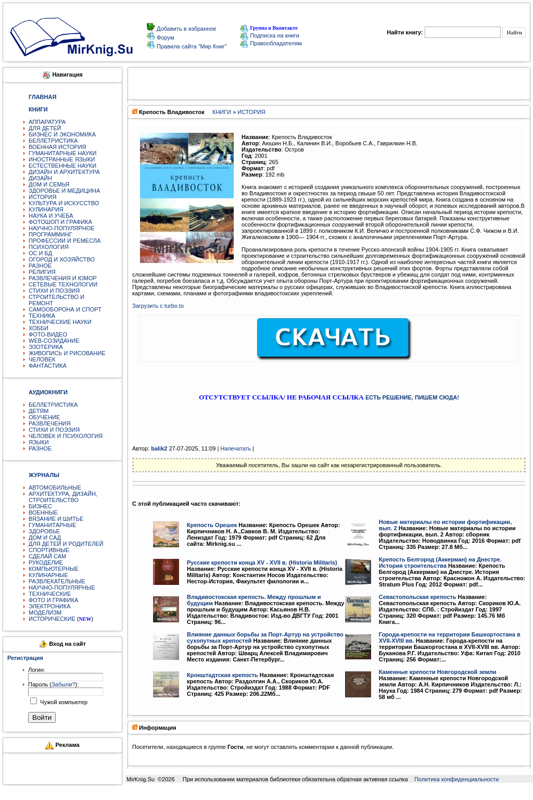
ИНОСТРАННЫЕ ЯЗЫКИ (62, 159)
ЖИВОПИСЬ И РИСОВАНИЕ (67, 353)
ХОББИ (38, 328)
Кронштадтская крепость (222, 675)
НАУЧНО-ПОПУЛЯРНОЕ (62, 228)
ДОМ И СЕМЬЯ (49, 184)
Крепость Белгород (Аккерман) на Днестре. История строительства (440, 562)
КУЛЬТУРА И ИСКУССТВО (64, 203)
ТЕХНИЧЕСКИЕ (50, 594)
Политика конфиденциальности (456, 779)
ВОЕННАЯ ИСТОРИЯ (57, 147)
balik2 (159, 448)
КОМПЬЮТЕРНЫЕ (54, 569)
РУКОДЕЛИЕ (46, 562)
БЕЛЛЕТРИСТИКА (53, 141)
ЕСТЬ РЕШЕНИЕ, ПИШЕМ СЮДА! (412, 397)
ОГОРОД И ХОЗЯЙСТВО (62, 259)
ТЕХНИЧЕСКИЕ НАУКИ (60, 322)
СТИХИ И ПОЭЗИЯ (54, 291)
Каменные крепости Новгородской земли (438, 672)
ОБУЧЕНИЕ (44, 417)
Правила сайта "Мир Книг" (191, 46)
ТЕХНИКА (42, 315)
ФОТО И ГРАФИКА (53, 600)
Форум (164, 37)
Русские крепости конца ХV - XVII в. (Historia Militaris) (262, 562)
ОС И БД (40, 253)
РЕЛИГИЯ (42, 272)
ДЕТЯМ (38, 411)
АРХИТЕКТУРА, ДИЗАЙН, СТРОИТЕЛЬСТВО (63, 497)
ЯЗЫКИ (39, 442)
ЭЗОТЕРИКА (46, 347)
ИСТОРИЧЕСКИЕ (52, 619)
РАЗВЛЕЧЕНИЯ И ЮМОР (63, 278)
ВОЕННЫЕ (43, 512)
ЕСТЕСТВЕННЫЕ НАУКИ (62, 165)
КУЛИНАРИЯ (46, 209)
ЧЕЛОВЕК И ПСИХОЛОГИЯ (66, 436)
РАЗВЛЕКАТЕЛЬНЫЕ (57, 581)
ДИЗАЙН (40, 178)
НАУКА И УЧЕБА (51, 216)
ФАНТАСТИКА (48, 365)
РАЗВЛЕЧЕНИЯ (50, 423)
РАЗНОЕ (40, 265)
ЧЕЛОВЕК (42, 359)
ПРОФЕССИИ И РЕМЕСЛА (64, 241)
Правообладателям (270, 43)
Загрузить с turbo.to (158, 306)
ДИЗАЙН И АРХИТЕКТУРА (64, 172)
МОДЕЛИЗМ (45, 612)
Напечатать (235, 448)
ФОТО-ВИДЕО (48, 334)
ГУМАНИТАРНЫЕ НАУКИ (63, 153)
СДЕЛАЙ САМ (47, 556)
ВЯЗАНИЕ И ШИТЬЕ (56, 519)
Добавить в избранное (186, 29)
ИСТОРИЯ (42, 197)
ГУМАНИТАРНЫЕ (52, 525)
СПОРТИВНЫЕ (49, 550)
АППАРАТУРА (47, 122)
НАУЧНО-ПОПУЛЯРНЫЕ (62, 587)
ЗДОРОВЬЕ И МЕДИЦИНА (64, 191)
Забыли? (63, 684)
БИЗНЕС (40, 506)
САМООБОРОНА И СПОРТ (65, 309)
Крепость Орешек (212, 525)
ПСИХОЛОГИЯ (49, 247)
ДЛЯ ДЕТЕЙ (45, 128)
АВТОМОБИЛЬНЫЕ (55, 487)
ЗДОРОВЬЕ (44, 531)
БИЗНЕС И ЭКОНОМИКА (62, 134)
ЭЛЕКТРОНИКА (49, 606)
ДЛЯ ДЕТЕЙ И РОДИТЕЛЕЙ (66, 544)
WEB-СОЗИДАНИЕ (54, 341)
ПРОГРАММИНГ (50, 234)
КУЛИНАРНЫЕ (48, 575)
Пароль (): (53, 684)
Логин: (36, 670)
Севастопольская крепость (417, 597)
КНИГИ (221, 112)
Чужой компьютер (63, 702)
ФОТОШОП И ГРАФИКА (60, 222)
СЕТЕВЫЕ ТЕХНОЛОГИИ (63, 284)
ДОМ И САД (45, 537)
